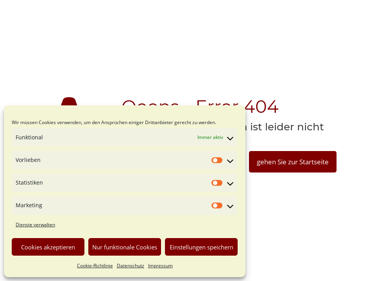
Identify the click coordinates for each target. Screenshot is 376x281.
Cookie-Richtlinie (95, 265)
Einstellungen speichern (201, 247)
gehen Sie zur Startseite (293, 161)
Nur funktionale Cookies (124, 247)
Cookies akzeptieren (48, 247)
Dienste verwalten (35, 224)
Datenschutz (130, 265)
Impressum (160, 265)
